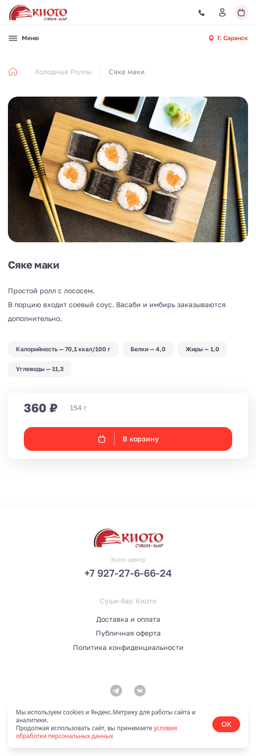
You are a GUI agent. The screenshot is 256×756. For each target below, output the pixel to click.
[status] (128, 724)
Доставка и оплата (128, 619)
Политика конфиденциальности (128, 647)
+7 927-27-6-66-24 (128, 573)
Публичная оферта (128, 633)
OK (226, 724)
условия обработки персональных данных (96, 732)
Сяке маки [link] (127, 71)
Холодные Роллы (63, 71)
